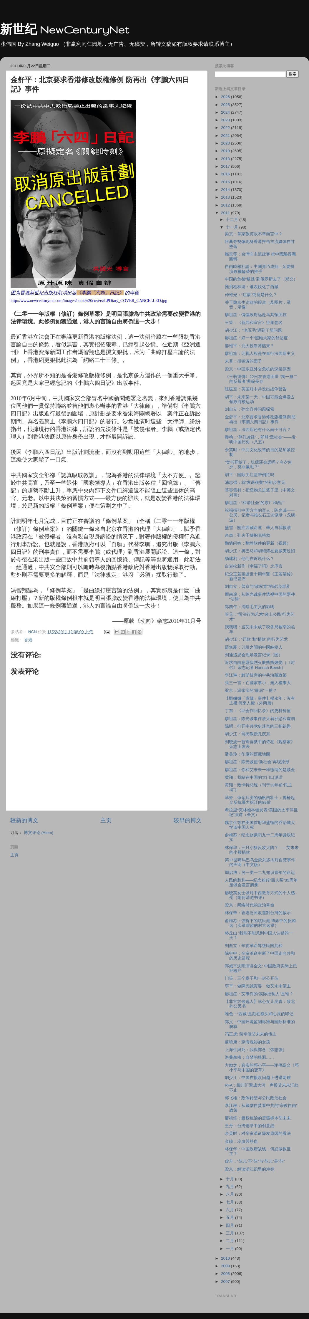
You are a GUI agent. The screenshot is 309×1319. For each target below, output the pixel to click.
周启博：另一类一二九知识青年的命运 (260, 872)
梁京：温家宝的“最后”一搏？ (251, 690)
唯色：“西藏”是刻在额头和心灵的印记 (259, 1014)
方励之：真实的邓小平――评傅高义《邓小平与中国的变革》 (262, 1067)
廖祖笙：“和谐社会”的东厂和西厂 (255, 503)
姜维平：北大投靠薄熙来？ (249, 346)
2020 (226, 143)
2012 (226, 205)
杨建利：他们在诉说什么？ (249, 558)
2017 (226, 166)
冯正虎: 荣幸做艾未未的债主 (251, 1034)
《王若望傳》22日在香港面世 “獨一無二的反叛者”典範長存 (261, 379)
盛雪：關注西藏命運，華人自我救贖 (258, 528)
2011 (226, 213)
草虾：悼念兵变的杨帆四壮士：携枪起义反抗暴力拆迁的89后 (260, 800)
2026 (226, 97)
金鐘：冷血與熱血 (241, 1141)
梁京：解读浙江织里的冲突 (249, 1169)
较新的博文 (24, 820)
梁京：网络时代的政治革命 (249, 905)
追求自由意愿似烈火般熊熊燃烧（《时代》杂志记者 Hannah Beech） (260, 664)
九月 (230, 1186)
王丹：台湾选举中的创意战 (249, 1126)
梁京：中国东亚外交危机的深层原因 (258, 369)
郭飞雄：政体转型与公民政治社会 (256, 1098)
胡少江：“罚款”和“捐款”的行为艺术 (256, 639)
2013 (226, 197)
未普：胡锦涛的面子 (243, 361)
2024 (226, 112)
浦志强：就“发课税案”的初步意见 (255, 482)
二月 (230, 1241)
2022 (226, 127)
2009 (226, 1266)
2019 (226, 151)
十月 (230, 1179)
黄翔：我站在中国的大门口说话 (254, 777)
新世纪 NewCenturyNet (64, 30)
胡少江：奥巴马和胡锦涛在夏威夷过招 (260, 551)
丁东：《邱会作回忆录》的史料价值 (258, 711)
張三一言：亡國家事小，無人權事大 (258, 683)
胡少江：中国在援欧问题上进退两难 (258, 1077)
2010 (226, 1258)
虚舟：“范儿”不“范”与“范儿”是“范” (255, 1161)
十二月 (232, 219)
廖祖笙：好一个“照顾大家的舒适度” (257, 338)
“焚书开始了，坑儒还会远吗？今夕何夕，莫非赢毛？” (258, 464)
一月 (230, 1248)
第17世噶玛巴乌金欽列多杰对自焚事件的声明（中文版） (260, 862)
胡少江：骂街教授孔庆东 (247, 734)
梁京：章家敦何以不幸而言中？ (254, 234)
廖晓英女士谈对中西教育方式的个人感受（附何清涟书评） (260, 895)
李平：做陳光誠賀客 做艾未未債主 (258, 986)
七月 (230, 1202)
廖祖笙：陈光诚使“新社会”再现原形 (257, 762)
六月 (230, 1210)
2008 (226, 1273)
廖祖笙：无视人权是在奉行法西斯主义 (260, 353)
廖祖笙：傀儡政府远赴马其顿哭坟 (256, 315)
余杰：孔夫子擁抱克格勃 (247, 535)
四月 (230, 1225)
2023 (226, 120)
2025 (226, 105)
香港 (28, 640)
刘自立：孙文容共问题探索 (249, 409)
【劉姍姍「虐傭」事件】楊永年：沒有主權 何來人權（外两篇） (260, 700)
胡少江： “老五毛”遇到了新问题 (253, 330)
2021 (226, 135)
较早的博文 (188, 820)
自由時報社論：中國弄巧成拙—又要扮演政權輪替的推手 (260, 268)
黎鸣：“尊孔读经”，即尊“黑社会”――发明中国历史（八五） (260, 439)
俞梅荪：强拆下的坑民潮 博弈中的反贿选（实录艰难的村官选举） (260, 923)
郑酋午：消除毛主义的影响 (249, 607)
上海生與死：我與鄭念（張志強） (256, 1050)
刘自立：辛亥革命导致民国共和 (254, 946)
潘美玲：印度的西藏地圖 (247, 754)
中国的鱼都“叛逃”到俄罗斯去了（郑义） (261, 279)
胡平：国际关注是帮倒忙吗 (249, 475)
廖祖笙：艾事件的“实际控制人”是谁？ (259, 994)
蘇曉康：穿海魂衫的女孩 (247, 1042)
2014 (226, 189)
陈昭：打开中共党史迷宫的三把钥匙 (258, 726)
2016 (226, 174)
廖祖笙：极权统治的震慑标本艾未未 (258, 1118)
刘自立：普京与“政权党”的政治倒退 (257, 586)
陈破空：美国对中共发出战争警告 (256, 389)
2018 (226, 159)
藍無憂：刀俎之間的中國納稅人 (254, 647)
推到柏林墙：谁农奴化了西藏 (251, 287)
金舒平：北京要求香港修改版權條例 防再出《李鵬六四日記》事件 (260, 419)
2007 (226, 1281)
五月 (230, 1217)
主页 (106, 820)
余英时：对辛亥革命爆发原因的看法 (258, 1133)
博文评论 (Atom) (38, 832)
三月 (230, 1233)
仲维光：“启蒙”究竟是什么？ (251, 295)
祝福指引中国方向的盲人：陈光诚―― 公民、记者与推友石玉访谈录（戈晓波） (260, 515)
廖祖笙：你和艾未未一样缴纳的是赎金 (260, 770)
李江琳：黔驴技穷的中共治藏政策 (256, 675)
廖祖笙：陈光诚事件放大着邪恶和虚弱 (260, 718)
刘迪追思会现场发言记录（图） (254, 655)
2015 (226, 182)
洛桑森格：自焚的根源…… (249, 1057)
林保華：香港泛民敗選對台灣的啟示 (258, 913)
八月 (230, 1194)
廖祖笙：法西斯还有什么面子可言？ (258, 429)
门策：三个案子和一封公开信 (251, 978)
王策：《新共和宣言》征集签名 (254, 322)
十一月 (232, 227)
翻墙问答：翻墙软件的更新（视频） (258, 543)
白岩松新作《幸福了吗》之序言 (254, 566)
